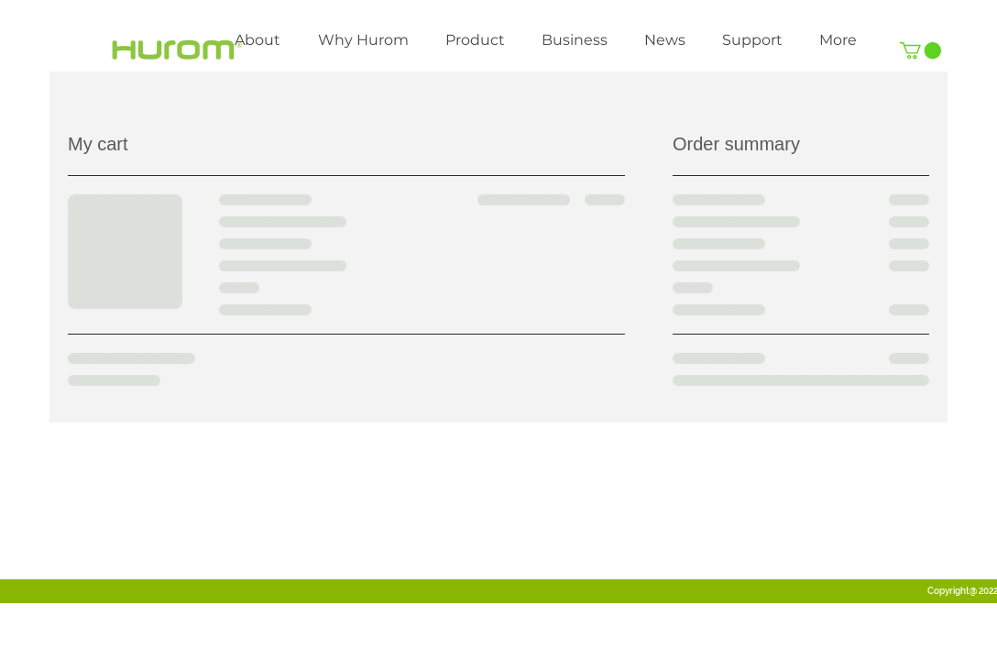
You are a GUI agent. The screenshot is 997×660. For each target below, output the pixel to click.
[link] (920, 50)
